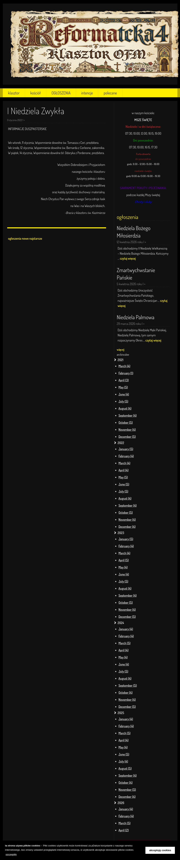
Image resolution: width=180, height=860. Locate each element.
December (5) (127, 437)
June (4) (124, 394)
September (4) (128, 415)
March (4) (124, 366)
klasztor (14, 92)
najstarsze (35, 238)
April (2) (124, 830)
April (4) (124, 470)
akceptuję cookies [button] (160, 850)
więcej (120, 349)
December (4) (127, 527)
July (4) (123, 761)
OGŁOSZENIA (61, 92)
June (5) (124, 484)
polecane (110, 92)
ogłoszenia (127, 217)
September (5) (128, 685)
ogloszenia (14, 238)
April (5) (124, 560)
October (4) (126, 692)
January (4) (126, 629)
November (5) (127, 790)
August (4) (125, 408)
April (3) (124, 380)
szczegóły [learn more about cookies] (11, 854)
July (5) (123, 401)
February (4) (126, 456)
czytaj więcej (128, 258)
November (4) (127, 430)
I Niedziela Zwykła (35, 110)
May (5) (123, 387)
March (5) (125, 643)
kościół (35, 92)
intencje (87, 92)
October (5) (126, 422)
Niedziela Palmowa (135, 317)
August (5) (125, 768)
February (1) (126, 373)
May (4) (123, 567)
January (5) (126, 449)
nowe (25, 238)
